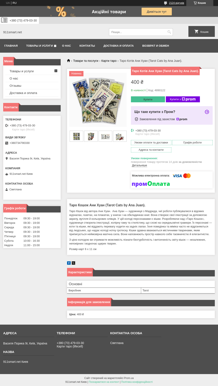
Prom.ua (129, 378)
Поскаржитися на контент (104, 381)
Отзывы (15, 85)
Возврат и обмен (155, 45)
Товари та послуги (85, 60)
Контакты (87, 45)
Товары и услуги (39, 45)
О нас (66, 45)
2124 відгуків (176, 2)
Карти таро (108, 60)
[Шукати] (169, 32)
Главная (11, 45)
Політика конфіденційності (137, 381)
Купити (147, 99)
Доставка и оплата (118, 45)
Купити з (183, 99)
